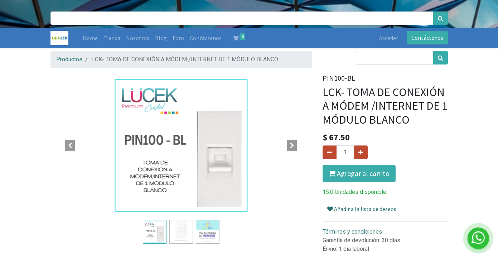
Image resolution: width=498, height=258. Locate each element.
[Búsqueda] (440, 18)
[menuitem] (90, 38)
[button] (70, 145)
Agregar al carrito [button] (359, 173)
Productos (69, 59)
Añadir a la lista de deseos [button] (361, 208)
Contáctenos (427, 37)
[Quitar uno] (330, 152)
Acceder (388, 38)
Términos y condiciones (352, 231)
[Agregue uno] (361, 152)
